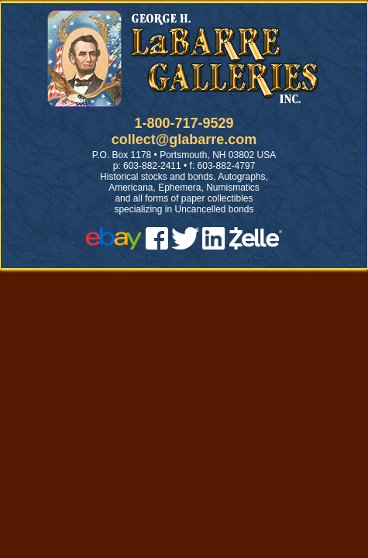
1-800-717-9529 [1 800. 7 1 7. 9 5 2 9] (183, 123)
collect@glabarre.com (184, 139)
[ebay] (114, 245)
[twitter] (185, 245)
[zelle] (255, 245)
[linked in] (213, 245)
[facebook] (157, 245)
